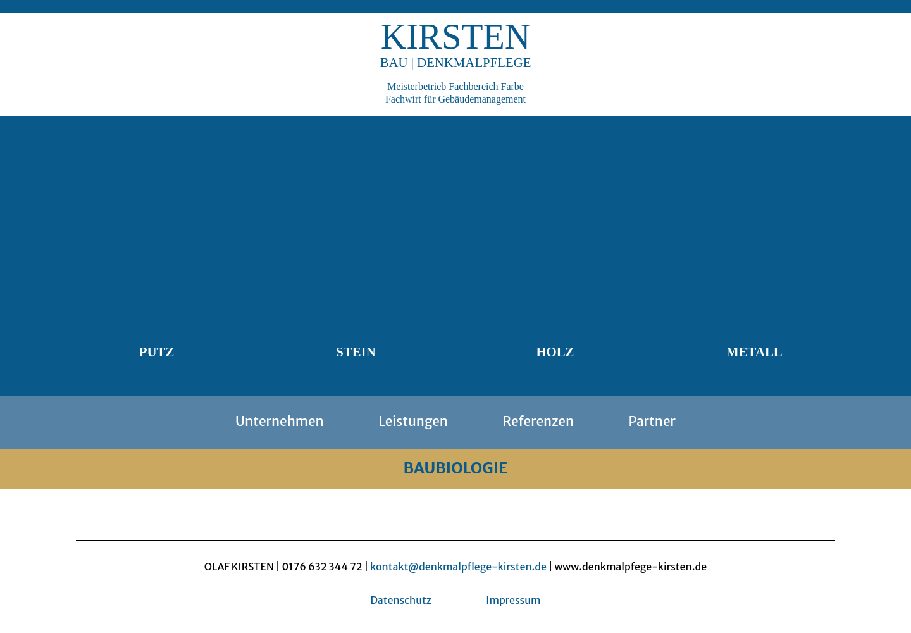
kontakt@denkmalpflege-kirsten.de (458, 566)
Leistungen (413, 421)
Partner (651, 421)
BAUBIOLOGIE (455, 468)
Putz (156, 351)
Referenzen (538, 421)
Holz (555, 351)
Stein (355, 351)
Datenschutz (400, 600)
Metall (754, 351)
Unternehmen (279, 421)
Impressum (513, 600)
